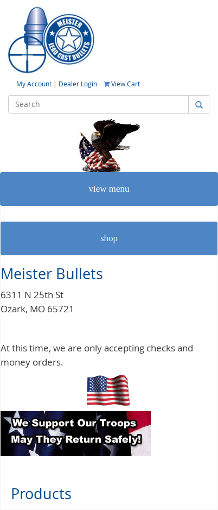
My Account (34, 83)
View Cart (122, 83)
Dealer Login (78, 83)
